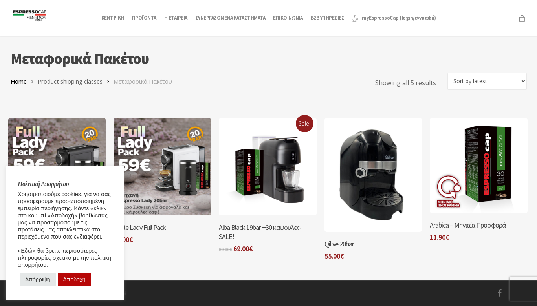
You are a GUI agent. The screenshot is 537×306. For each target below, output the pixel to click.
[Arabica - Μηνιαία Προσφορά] (478, 165)
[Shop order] (487, 81)
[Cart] (521, 18)
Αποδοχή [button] (74, 279)
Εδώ (26, 251)
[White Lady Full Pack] (162, 166)
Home (19, 81)
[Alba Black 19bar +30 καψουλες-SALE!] (267, 166)
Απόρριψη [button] (37, 279)
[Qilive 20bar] (373, 175)
